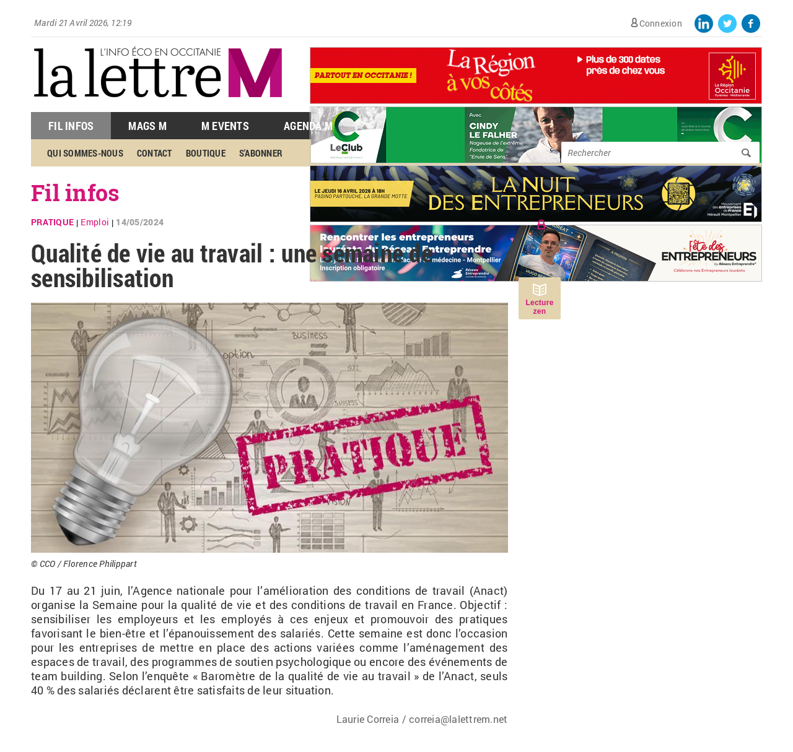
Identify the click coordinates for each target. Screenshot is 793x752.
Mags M (147, 125)
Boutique (206, 153)
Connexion (660, 23)
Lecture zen (539, 307)
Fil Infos (71, 125)
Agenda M (308, 125)
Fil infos (75, 192)
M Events (225, 125)
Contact (154, 153)
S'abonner (261, 153)
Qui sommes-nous (85, 153)
